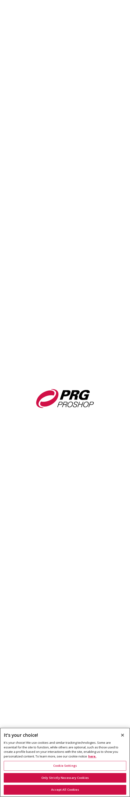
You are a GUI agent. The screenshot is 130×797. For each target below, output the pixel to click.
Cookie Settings (65, 766)
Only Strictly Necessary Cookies (65, 778)
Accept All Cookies (65, 789)
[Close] (122, 735)
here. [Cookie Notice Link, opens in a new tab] (92, 756)
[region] (65, 762)
